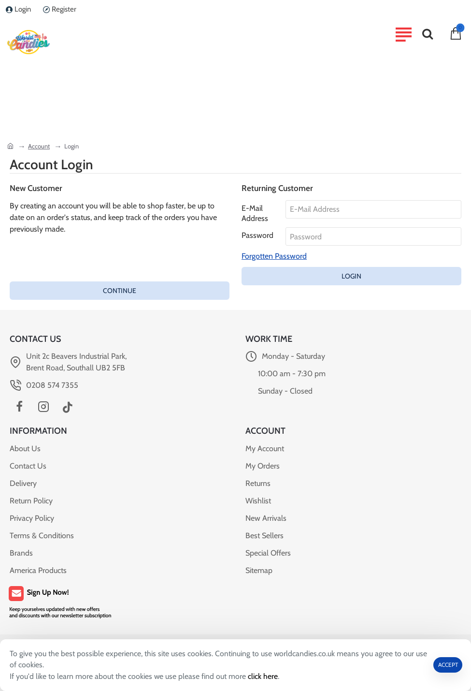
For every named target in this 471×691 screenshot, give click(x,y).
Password (257, 235)
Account (39, 146)
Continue (119, 291)
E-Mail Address (255, 213)
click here (263, 676)
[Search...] (427, 33)
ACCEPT (448, 664)
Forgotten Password (274, 256)
